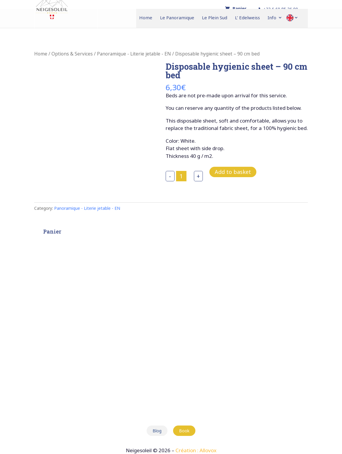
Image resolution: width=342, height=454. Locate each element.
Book (184, 431)
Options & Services (72, 53)
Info (272, 17)
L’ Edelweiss (247, 17)
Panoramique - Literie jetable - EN (134, 53)
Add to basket (233, 171)
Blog (157, 431)
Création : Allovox (196, 450)
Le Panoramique (177, 17)
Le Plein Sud (214, 17)
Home (145, 17)
